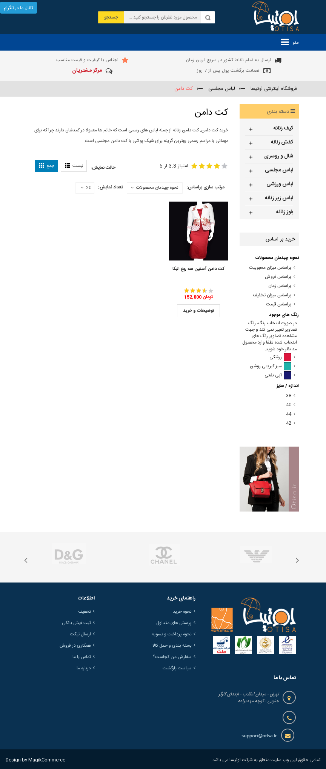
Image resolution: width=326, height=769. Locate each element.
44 (288, 414)
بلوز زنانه (284, 212)
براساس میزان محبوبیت (270, 268)
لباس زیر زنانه (279, 198)
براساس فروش (278, 277)
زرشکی (280, 357)
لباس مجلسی (279, 170)
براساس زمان (279, 286)
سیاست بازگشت (177, 668)
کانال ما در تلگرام (18, 8)
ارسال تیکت (80, 634)
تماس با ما (81, 657)
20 (86, 188)
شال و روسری (278, 156)
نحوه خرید (182, 611)
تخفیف (84, 611)
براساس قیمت (278, 304)
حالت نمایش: (103, 167)
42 (288, 423)
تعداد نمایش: (110, 187)
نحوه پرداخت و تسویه (172, 634)
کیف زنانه (283, 128)
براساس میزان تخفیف (272, 295)
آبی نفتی (277, 375)
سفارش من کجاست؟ (172, 657)
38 (288, 396)
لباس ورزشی (279, 184)
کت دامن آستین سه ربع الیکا (198, 269)
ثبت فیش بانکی (76, 623)
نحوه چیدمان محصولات (157, 187)
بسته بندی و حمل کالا (172, 645)
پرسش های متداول (174, 623)
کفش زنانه (282, 142)
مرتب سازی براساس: (205, 187)
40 (288, 405)
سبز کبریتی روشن (270, 366)
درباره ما (84, 668)
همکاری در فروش (75, 645)
